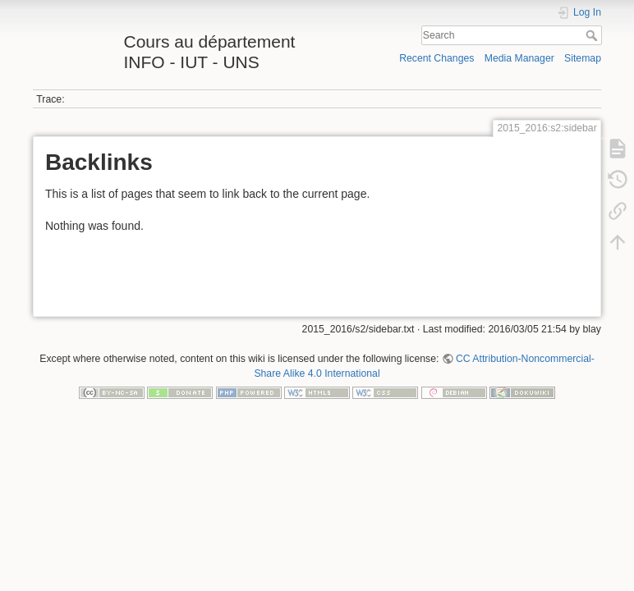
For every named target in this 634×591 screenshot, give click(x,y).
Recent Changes (436, 58)
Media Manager (519, 58)
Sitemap (582, 58)
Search (593, 35)
